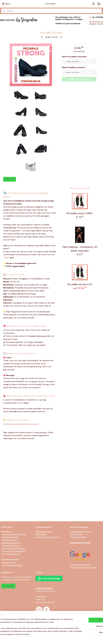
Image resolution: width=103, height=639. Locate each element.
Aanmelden (8, 586)
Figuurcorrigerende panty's (13, 551)
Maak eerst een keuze (79, 79)
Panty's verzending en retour (48, 537)
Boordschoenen (9, 562)
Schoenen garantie (78, 537)
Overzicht (9, 179)
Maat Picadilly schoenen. (74, 67)
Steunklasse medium (10, 537)
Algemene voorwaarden (80, 543)
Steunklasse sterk (9, 540)
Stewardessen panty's (11, 543)
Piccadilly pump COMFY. (80, 213)
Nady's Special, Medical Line (14, 548)
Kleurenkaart (41, 534)
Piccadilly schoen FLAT (79, 284)
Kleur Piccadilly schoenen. (74, 56)
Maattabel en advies (44, 531)
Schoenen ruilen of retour (80, 531)
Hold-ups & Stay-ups (11, 554)
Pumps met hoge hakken (12, 565)
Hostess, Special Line (11, 545)
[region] (33, 623)
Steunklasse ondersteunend (14, 534)
